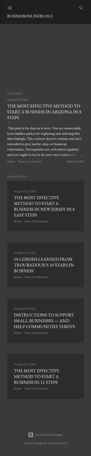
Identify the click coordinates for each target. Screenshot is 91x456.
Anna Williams (57, 443)
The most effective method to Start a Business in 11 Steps (36, 376)
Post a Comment (29, 161)
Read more (75, 161)
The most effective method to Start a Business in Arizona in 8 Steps (44, 111)
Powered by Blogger (45, 434)
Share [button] (11, 161)
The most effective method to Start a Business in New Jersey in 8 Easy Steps (44, 206)
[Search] (81, 7)
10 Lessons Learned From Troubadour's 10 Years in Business (44, 265)
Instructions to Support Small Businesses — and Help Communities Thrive (44, 320)
